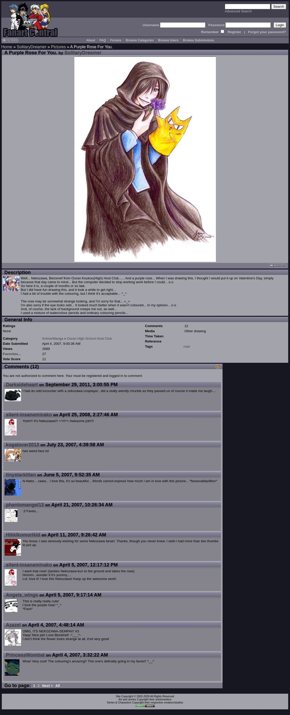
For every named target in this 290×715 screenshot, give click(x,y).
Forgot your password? (267, 32)
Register (234, 32)
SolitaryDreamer (31, 47)
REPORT (277, 265)
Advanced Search (238, 11)
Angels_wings (22, 594)
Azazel (13, 624)
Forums (116, 40)
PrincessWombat (25, 654)
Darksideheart (22, 384)
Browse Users (168, 40)
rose (187, 346)
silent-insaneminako (29, 414)
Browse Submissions (198, 40)
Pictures (58, 47)
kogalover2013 (22, 444)
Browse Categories (140, 40)
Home (6, 47)
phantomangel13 (25, 504)
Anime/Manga (52, 338)
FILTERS (10, 40)
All (57, 686)
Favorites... (12, 354)
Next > (47, 686)
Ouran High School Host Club (89, 338)
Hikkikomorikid (23, 534)
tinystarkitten (21, 474)
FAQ (102, 40)
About (90, 40)
